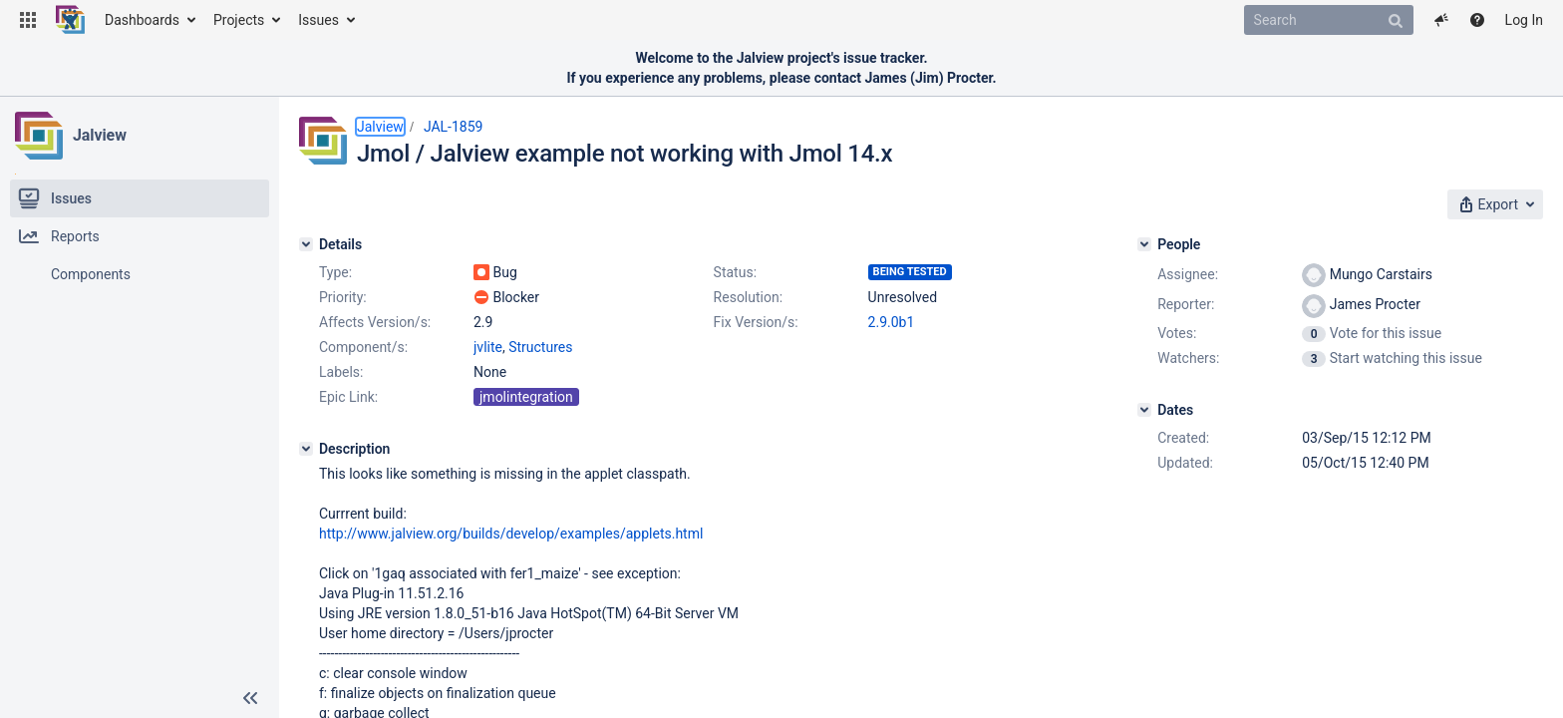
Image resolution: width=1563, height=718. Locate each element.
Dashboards (142, 20)
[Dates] (1144, 410)
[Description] (306, 449)
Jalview (100, 135)
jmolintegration (526, 397)
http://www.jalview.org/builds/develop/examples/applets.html (511, 533)
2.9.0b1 (891, 322)
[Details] (306, 244)
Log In (1524, 20)
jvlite (487, 347)
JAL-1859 (453, 127)
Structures (540, 347)
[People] (1144, 244)
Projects (238, 20)
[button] (28, 20)
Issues (318, 20)
